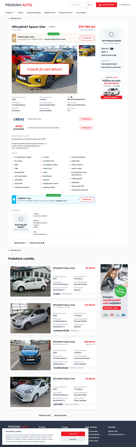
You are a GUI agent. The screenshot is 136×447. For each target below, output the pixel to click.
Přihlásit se (124, 5)
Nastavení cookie (91, 441)
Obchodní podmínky (92, 434)
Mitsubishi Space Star (64, 268)
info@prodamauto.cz (116, 434)
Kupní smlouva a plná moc (111, 67)
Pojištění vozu (49, 13)
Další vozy (105, 48)
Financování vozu (66, 13)
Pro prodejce (81, 13)
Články (20, 13)
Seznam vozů (14, 18)
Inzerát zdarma (106, 5)
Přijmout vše (73, 434)
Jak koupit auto (45, 415)
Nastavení (73, 439)
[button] (36, 243)
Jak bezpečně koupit (109, 64)
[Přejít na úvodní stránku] (19, 4)
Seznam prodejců (34, 13)
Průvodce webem (91, 431)
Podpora (9, 13)
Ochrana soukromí (92, 437)
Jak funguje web (60, 415)
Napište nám (113, 431)
